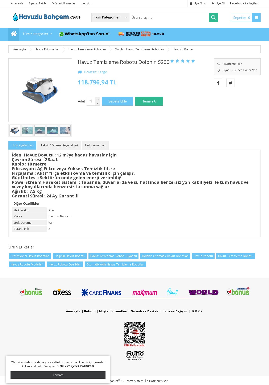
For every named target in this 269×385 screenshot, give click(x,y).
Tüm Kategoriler (35, 34)
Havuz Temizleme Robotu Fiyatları (113, 256)
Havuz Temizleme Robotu (235, 256)
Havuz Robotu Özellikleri (64, 264)
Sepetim (242, 17)
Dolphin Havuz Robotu (69, 256)
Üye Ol (218, 3)
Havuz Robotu (203, 256)
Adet (81, 101)
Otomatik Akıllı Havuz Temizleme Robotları (115, 264)
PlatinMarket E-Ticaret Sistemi (122, 381)
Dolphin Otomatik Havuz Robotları (165, 256)
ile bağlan (244, 3)
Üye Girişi (198, 3)
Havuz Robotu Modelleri (27, 264)
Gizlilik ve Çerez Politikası (75, 366)
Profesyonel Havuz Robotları (30, 256)
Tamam (58, 375)
